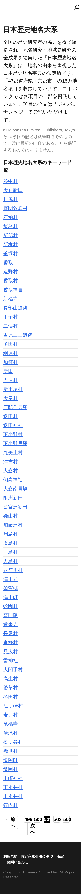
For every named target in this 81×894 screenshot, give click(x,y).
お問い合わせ (17, 862)
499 (27, 819)
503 (66, 819)
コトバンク (42, 7)
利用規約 (10, 856)
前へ (12, 822)
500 (37, 819)
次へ (32, 829)
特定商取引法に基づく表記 (42, 856)
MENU (8, 9)
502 (57, 819)
